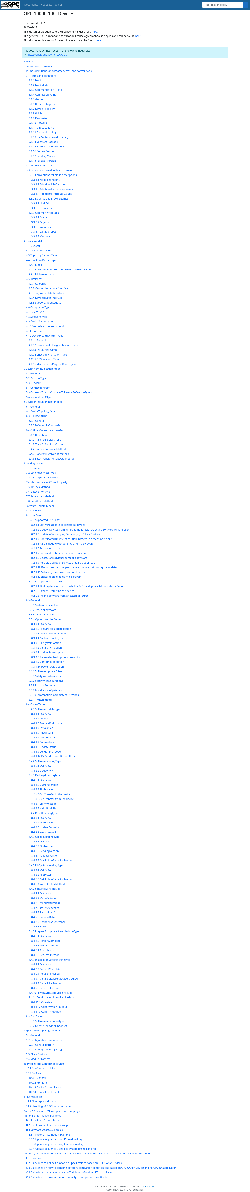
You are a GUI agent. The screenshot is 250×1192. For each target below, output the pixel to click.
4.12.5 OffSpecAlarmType (44, 359)
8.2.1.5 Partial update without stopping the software (62, 543)
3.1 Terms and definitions (41, 75)
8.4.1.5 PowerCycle (42, 732)
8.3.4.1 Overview (41, 624)
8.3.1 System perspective (43, 605)
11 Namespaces (33, 1097)
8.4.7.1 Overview (41, 893)
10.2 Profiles (33, 1073)
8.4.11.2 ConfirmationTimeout (49, 1007)
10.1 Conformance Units (40, 1068)
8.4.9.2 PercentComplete (46, 969)
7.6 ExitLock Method (38, 491)
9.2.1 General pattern (41, 1044)
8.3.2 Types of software (42, 610)
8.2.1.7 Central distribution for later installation (59, 553)
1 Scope (28, 61)
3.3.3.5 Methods (40, 236)
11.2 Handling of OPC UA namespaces (48, 1106)
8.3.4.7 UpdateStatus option (48, 652)
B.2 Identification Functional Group (47, 1125)
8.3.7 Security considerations (46, 681)
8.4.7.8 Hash (38, 926)
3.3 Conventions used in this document (49, 170)
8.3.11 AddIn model (40, 699)
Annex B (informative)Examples (42, 1115)
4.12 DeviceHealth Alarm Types (44, 335)
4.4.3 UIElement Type (41, 274)
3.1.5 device (36, 99)
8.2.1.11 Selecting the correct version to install (58, 572)
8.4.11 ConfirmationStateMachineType (51, 997)
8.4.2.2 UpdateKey (42, 770)
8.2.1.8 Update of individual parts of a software (59, 558)
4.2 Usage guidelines (38, 250)
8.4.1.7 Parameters (42, 742)
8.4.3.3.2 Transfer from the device (54, 799)
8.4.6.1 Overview (41, 870)
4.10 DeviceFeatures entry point (45, 326)
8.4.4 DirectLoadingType (43, 813)
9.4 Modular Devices (38, 1059)
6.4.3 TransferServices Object (46, 444)
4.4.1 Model (36, 264)
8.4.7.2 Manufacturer (43, 898)
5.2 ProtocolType (36, 378)
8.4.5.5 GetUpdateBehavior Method (52, 860)
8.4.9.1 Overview (41, 964)
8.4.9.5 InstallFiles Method (46, 983)
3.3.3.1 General (40, 217)
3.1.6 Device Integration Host (46, 104)
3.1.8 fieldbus (37, 113)
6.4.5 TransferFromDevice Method (49, 454)
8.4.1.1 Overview (41, 714)
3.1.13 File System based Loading (48, 137)
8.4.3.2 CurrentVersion (44, 785)
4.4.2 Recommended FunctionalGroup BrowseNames (60, 269)
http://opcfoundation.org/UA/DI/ (47, 54)
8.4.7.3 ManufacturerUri (45, 903)
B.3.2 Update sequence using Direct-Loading (55, 1139)
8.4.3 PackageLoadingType (44, 775)
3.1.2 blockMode (38, 85)
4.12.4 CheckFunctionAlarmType (48, 354)
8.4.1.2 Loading (40, 718)
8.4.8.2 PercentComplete (46, 940)
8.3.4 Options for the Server (45, 619)
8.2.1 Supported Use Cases (45, 520)
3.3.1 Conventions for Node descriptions (53, 175)
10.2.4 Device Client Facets (44, 1092)
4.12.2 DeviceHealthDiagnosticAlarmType (53, 345)
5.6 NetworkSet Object (39, 397)
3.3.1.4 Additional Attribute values (51, 194)
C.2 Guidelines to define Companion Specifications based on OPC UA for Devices (74, 1163)
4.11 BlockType (35, 331)
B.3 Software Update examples (44, 1130)
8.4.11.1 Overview (41, 1002)
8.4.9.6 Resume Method (45, 988)
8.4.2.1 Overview (41, 766)
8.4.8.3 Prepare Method (45, 945)
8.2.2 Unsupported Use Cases (46, 581)
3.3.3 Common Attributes (44, 213)
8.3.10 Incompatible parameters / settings (54, 695)
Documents (31, 4)
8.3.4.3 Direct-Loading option (48, 633)
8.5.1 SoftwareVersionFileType (46, 1021)
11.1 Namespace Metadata (42, 1101)
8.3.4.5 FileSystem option (46, 643)
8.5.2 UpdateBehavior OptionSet (48, 1026)
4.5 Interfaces (34, 279)
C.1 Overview (34, 1158)
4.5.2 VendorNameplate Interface (48, 288)
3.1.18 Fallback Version (42, 160)
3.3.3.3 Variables (41, 227)
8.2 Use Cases (34, 515)
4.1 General (33, 246)
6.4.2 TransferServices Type (45, 439)
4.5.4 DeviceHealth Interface (45, 298)
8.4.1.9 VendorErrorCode (46, 751)
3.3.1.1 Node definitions (45, 179)
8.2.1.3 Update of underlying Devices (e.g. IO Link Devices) (65, 534)
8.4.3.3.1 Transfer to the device (52, 794)
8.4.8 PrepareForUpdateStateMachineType (54, 931)
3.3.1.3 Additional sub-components (52, 189)
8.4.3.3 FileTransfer (42, 789)
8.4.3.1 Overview (41, 780)
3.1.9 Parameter (38, 118)
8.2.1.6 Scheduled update (46, 548)
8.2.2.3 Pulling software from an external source (59, 595)
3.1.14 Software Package (43, 142)
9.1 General (33, 1035)
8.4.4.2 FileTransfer (42, 822)
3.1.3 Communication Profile (46, 90)
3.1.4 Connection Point (42, 94)
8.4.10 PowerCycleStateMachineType (50, 993)
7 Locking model (33, 463)
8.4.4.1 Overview (41, 818)
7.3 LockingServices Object (42, 477)
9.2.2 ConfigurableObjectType (46, 1049)
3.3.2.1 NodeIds (40, 203)
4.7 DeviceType (35, 312)
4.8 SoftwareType (36, 317)
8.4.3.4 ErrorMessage (43, 803)
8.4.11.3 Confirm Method (46, 1011)
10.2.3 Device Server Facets (45, 1087)
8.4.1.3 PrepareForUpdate (46, 723)
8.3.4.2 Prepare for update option (51, 629)
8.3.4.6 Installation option (46, 647)
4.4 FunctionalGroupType (41, 260)
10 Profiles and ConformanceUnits (44, 1063)
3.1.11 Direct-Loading (41, 127)
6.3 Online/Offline (36, 416)
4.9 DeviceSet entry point (41, 321)
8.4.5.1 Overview (41, 841)
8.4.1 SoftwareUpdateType (44, 709)
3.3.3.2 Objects (40, 222)
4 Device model (33, 241)
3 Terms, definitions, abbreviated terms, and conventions (58, 71)
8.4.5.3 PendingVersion (45, 851)
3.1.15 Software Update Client (46, 146)
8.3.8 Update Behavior (42, 685)
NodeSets (46, 4)
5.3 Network (33, 383)
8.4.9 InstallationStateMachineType (50, 959)
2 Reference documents (38, 66)
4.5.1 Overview (37, 283)
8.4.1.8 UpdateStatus (43, 747)
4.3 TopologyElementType (41, 255)
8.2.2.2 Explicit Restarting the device (52, 591)
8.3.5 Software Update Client (46, 671)
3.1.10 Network (38, 123)
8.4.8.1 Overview (41, 936)
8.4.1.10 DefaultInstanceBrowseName (53, 756)
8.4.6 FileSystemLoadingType (46, 865)
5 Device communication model (42, 368)
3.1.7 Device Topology (42, 109)
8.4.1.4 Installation (42, 728)
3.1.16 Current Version (42, 151)
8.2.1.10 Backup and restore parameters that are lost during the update (74, 567)
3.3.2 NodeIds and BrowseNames (48, 198)
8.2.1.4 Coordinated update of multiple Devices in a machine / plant (71, 539)
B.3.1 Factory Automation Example (49, 1134)
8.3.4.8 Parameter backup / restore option (56, 657)
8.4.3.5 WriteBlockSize (44, 808)
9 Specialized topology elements (43, 1030)
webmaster (148, 1186)
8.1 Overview (34, 510)
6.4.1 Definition (38, 435)
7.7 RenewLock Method (40, 496)
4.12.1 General (37, 340)
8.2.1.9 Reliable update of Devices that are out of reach (63, 562)
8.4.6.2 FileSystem (42, 874)
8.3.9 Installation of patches (45, 690)
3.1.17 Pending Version (42, 156)
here (94, 31)
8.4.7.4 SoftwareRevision (45, 907)
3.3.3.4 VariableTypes (43, 231)
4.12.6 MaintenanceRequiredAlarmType (52, 364)
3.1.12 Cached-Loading (42, 132)
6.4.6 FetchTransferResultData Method (52, 458)
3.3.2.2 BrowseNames (44, 208)
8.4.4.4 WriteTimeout (43, 832)
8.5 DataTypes (34, 1016)
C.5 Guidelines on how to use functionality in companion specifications (68, 1177)
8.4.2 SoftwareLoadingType (45, 761)
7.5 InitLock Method (38, 487)
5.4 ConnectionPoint (38, 387)
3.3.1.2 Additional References (48, 184)
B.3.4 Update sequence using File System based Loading (62, 1148)
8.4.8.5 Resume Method (45, 955)
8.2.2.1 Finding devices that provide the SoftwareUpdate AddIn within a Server (77, 586)
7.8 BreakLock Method (39, 501)
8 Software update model (39, 506)
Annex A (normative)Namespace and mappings (52, 1111)
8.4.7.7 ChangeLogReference (48, 922)
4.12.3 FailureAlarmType (43, 350)
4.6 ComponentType (38, 307)
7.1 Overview (34, 468)
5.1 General (33, 373)
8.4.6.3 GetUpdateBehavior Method (52, 879)
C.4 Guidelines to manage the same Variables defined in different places (69, 1172)
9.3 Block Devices (36, 1054)
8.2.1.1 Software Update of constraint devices (58, 525)
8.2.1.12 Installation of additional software (56, 576)
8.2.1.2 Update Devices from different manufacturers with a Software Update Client (80, 529)
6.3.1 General (36, 421)
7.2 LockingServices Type (41, 472)
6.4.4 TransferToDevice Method (47, 449)
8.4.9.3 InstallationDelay (45, 974)
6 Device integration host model (43, 402)
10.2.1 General (37, 1078)
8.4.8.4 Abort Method (44, 950)
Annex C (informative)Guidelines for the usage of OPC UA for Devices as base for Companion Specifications (87, 1153)
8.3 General (33, 600)
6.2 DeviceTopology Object (42, 411)
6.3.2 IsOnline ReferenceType (46, 425)
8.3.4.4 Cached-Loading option (49, 638)
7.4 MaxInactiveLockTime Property (46, 482)
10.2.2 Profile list (38, 1082)
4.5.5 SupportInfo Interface (45, 302)
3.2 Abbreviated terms (39, 165)
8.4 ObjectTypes (35, 704)
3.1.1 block (35, 80)
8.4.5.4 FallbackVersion (44, 855)
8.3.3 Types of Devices (42, 614)
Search (59, 4)
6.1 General (33, 406)
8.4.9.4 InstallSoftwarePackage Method (54, 978)
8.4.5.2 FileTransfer (42, 846)
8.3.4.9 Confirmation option (47, 662)
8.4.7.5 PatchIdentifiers (45, 912)
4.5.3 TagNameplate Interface (46, 293)
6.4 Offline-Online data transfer (44, 430)
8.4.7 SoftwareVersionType (44, 889)
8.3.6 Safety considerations (45, 676)
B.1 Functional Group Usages (43, 1120)
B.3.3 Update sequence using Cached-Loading (56, 1144)
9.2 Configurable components (44, 1040)
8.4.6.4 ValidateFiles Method (48, 884)
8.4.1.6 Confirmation (43, 737)
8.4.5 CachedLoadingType (44, 836)
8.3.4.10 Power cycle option (47, 666)
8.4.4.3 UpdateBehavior (45, 827)
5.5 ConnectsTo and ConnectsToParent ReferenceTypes (59, 392)
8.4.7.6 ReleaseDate (43, 917)
